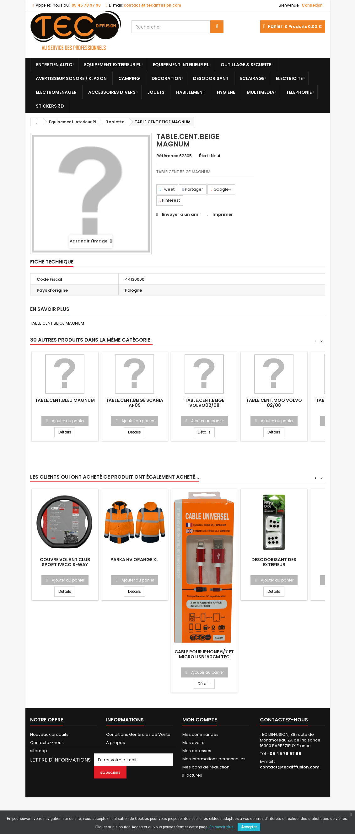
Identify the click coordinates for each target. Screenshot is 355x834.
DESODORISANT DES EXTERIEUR (273, 562)
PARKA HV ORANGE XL (134, 559)
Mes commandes (200, 734)
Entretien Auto (54, 64)
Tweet (167, 189)
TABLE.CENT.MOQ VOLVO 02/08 (274, 403)
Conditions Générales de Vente (138, 734)
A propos (115, 743)
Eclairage (252, 78)
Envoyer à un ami (181, 214)
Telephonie (299, 92)
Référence (167, 156)
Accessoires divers (112, 92)
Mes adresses (196, 751)
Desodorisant (211, 78)
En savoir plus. (221, 827)
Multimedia (260, 92)
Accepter (249, 827)
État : (204, 156)
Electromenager (56, 92)
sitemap (38, 751)
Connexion (312, 5)
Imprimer (222, 214)
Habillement (190, 92)
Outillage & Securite (246, 64)
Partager (192, 189)
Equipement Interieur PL (181, 64)
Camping (129, 78)
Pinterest (170, 200)
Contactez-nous (47, 743)
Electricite (289, 78)
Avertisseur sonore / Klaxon (71, 78)
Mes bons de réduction (205, 767)
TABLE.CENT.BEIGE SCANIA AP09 (134, 403)
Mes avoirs (193, 743)
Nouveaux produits (49, 734)
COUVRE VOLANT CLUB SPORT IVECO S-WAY (65, 562)
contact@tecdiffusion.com (290, 767)
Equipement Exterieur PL (112, 64)
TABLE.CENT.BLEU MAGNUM (65, 400)
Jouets (155, 92)
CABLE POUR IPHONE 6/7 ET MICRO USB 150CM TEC (204, 654)
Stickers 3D (50, 106)
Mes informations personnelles (213, 759)
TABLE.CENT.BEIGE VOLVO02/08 (204, 403)
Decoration (166, 78)
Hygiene (226, 92)
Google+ (221, 189)
